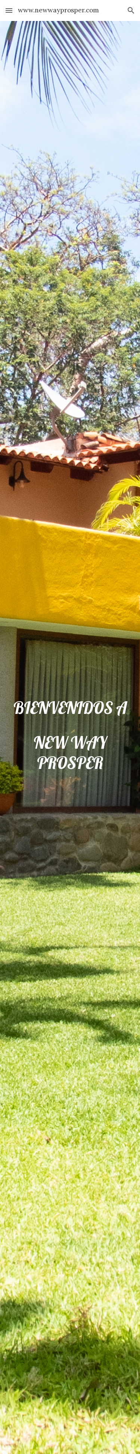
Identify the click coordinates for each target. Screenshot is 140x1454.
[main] (70, 737)
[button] (9, 10)
